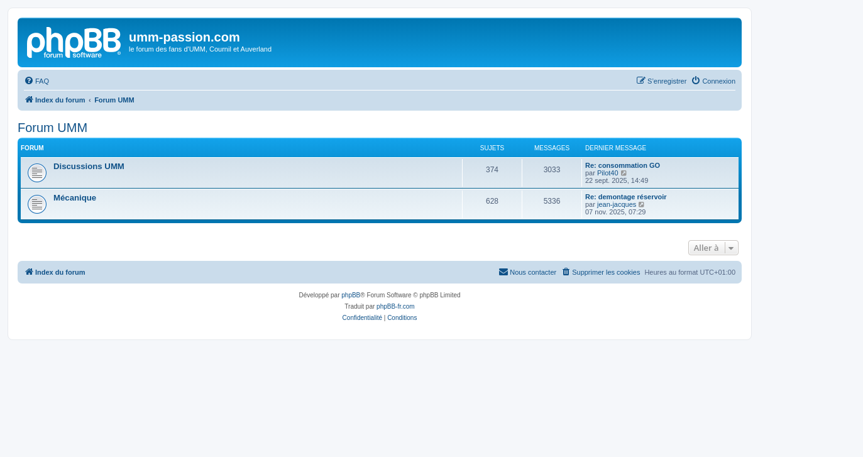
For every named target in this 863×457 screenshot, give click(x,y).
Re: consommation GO (622, 165)
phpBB (350, 295)
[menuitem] (36, 81)
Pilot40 (607, 173)
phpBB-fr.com (396, 306)
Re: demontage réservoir (626, 197)
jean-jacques (616, 204)
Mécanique (74, 197)
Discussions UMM (88, 166)
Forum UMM (52, 128)
